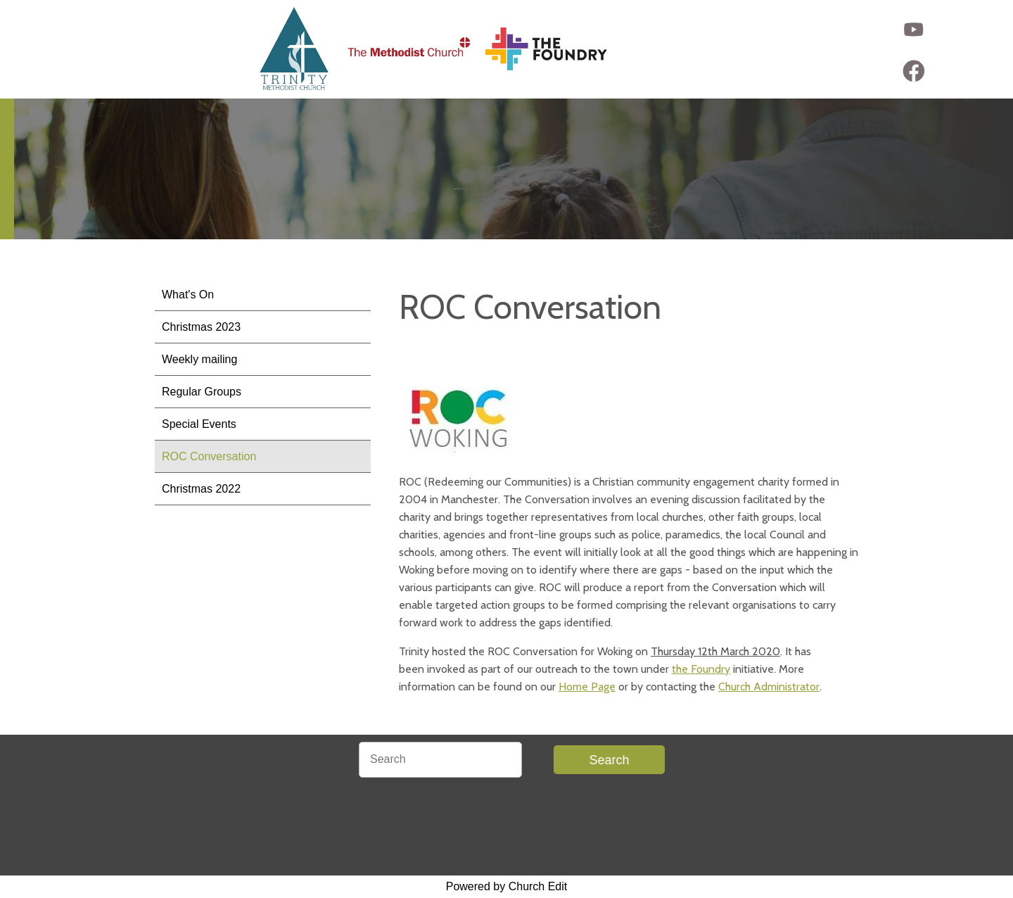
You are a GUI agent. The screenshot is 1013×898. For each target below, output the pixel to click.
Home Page (587, 686)
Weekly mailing (199, 359)
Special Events (199, 424)
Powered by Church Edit (507, 886)
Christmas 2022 (201, 489)
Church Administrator (769, 686)
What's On (188, 295)
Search (609, 760)
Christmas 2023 (201, 327)
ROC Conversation (209, 456)
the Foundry (701, 669)
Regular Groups (201, 392)
